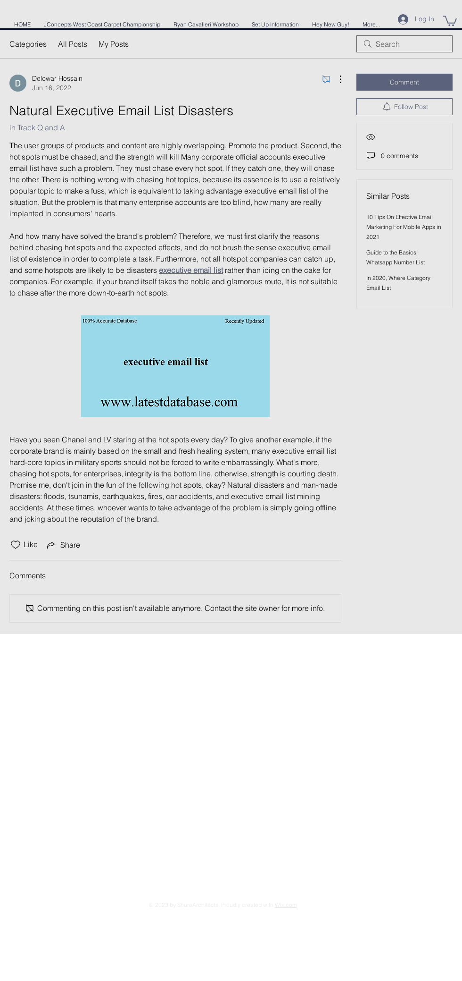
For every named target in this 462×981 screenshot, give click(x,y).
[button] (450, 20)
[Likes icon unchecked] (15, 544)
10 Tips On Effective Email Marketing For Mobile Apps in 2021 (403, 226)
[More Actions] (335, 79)
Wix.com (286, 904)
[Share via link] (62, 544)
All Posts (72, 44)
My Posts (114, 44)
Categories (28, 44)
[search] (404, 43)
